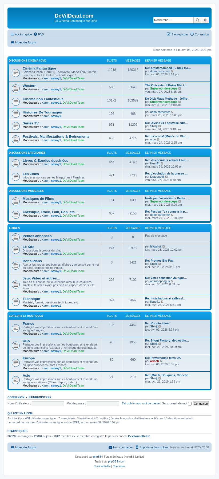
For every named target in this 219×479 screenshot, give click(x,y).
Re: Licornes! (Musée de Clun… (167, 136)
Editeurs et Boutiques (26, 315)
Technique (31, 299)
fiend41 (155, 163)
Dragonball (157, 176)
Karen (45, 78)
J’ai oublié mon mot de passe (141, 403)
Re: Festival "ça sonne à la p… (166, 211)
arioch (154, 361)
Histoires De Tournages (42, 112)
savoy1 (56, 78)
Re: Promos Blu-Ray (159, 260)
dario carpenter (160, 71)
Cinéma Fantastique (39, 68)
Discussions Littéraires (27, 152)
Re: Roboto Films (157, 323)
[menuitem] (38, 34)
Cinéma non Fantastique (43, 99)
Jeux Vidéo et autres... (41, 278)
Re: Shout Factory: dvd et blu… (167, 340)
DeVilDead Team (74, 78)
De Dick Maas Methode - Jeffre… (167, 98)
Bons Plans (32, 261)
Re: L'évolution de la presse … (166, 173)
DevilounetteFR (139, 436)
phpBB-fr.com (116, 461)
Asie (26, 375)
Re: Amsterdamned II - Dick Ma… (168, 68)
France (28, 324)
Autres (14, 228)
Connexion (16, 397)
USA (26, 341)
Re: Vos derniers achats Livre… (167, 160)
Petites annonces (37, 236)
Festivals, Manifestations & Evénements (56, 137)
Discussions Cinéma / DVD (27, 60)
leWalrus (155, 246)
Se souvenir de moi (176, 403)
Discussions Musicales (26, 190)
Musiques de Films (38, 199)
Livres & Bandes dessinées (45, 161)
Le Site (28, 247)
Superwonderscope (163, 88)
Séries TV (31, 123)
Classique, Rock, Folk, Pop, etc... (50, 212)
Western (30, 86)
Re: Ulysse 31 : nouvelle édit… (166, 122)
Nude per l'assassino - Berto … (166, 198)
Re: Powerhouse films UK (163, 357)
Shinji (153, 126)
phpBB (97, 456)
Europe (29, 358)
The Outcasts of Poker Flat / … (166, 85)
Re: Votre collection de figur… (166, 277)
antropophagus (160, 281)
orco (153, 139)
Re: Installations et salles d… (165, 298)
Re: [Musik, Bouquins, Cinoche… (168, 375)
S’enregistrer (40, 397)
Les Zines (31, 174)
